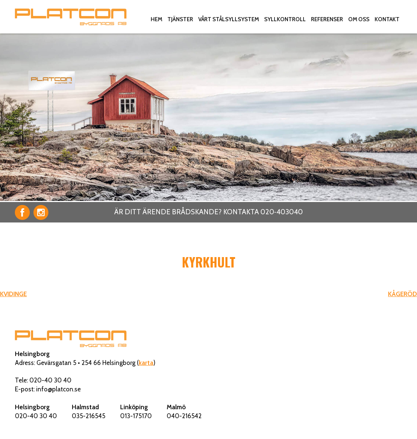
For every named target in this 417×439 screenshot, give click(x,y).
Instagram (40, 212)
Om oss (358, 19)
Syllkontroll (285, 19)
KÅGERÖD (402, 294)
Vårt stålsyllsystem (228, 19)
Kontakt (387, 19)
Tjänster (180, 19)
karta (146, 362)
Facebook (22, 212)
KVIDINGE (13, 294)
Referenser (327, 19)
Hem (156, 19)
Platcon (70, 16)
